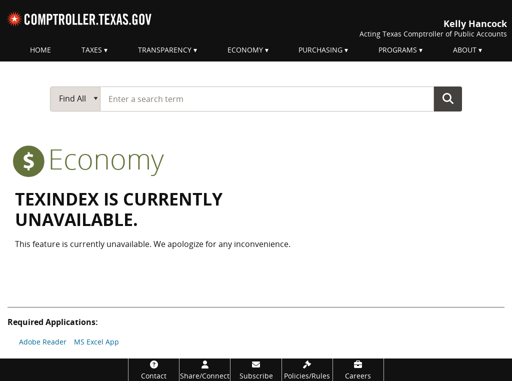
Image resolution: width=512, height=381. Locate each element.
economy (89, 159)
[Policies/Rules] (307, 369)
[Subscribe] (255, 369)
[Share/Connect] (205, 369)
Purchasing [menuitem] (320, 49)
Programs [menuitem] (397, 49)
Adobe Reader (42, 341)
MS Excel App (96, 341)
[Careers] (358, 369)
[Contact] (153, 369)
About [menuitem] (464, 49)
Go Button (448, 98)
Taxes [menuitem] (92, 49)
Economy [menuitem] (245, 49)
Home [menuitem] (40, 49)
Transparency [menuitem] (165, 49)
